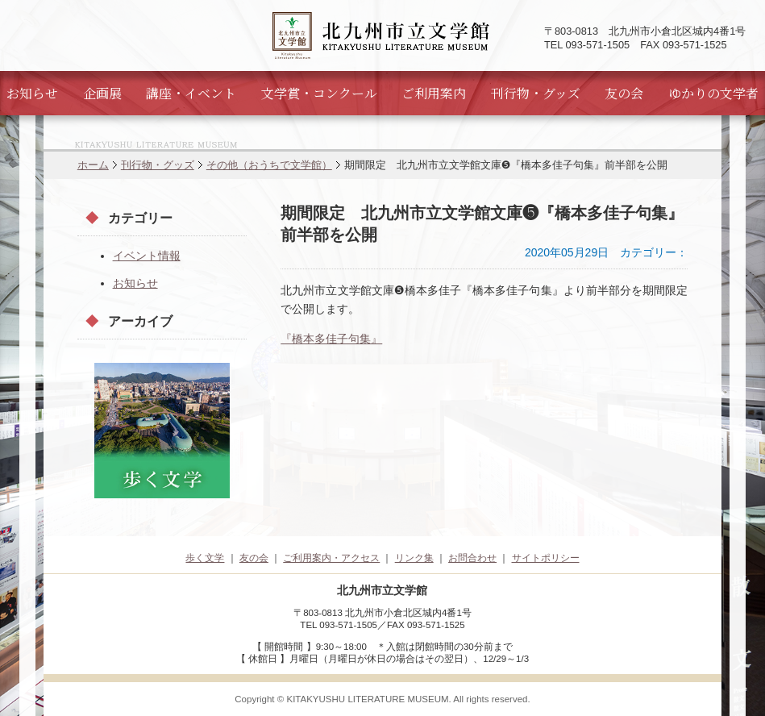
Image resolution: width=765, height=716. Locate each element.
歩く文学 (204, 558)
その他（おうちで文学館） (269, 165)
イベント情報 (147, 255)
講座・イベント (191, 93)
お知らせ (32, 93)
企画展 (102, 93)
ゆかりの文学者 (713, 93)
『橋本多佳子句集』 (331, 338)
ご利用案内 (433, 93)
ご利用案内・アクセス (331, 558)
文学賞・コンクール (319, 93)
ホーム (93, 165)
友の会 (624, 93)
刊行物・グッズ (535, 93)
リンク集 (414, 558)
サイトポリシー (546, 558)
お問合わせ (472, 558)
